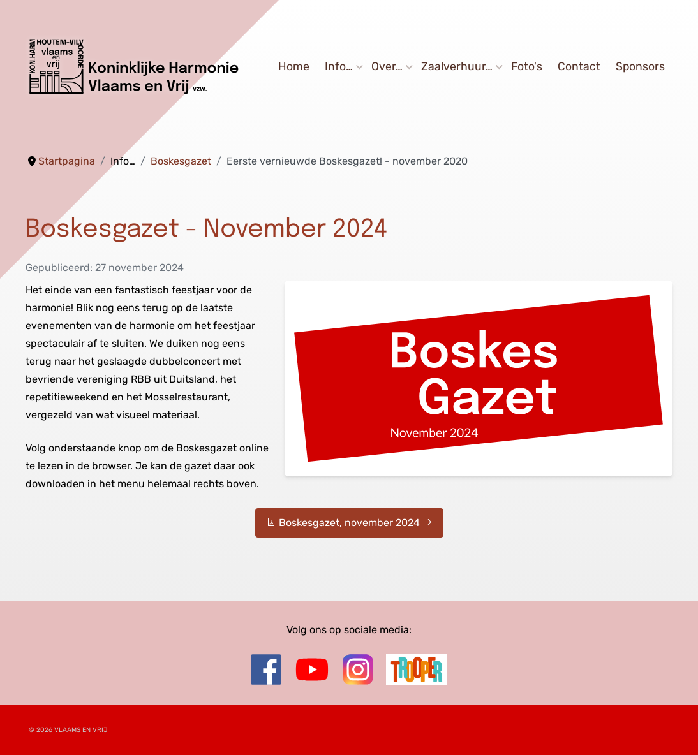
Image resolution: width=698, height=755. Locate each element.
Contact (579, 67)
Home (293, 67)
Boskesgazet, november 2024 (349, 523)
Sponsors (640, 67)
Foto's (526, 67)
